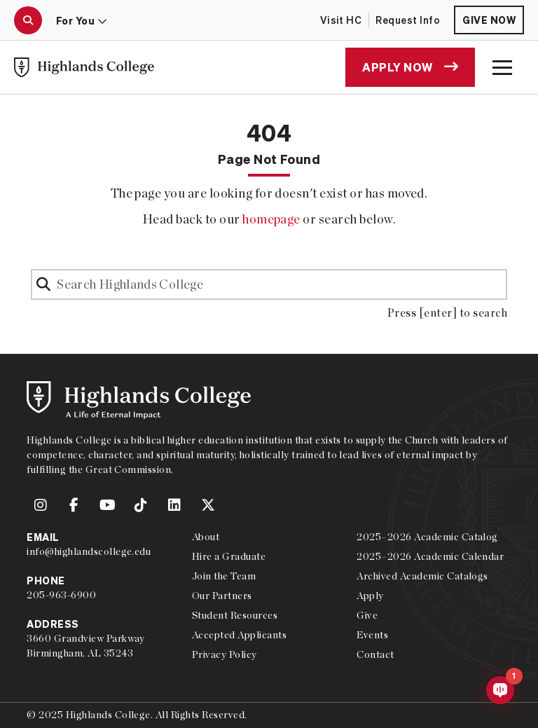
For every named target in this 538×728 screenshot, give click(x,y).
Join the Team (224, 576)
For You (81, 20)
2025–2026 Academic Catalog (427, 536)
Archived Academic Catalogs (422, 576)
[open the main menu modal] (502, 67)
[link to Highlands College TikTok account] (141, 505)
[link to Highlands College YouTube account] (108, 505)
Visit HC (341, 19)
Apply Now (410, 67)
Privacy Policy (224, 654)
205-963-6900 (61, 594)
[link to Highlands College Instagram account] (41, 505)
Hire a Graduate (228, 556)
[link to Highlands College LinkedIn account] (174, 505)
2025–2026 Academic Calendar (430, 556)
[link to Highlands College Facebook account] (74, 505)
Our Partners (222, 595)
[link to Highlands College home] (84, 67)
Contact (375, 654)
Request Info (407, 19)
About (205, 536)
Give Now (489, 19)
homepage (271, 219)
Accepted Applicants (239, 634)
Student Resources (234, 615)
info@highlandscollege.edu (89, 551)
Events (372, 634)
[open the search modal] (28, 20)
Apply (370, 595)
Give (367, 615)
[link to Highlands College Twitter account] (208, 505)
